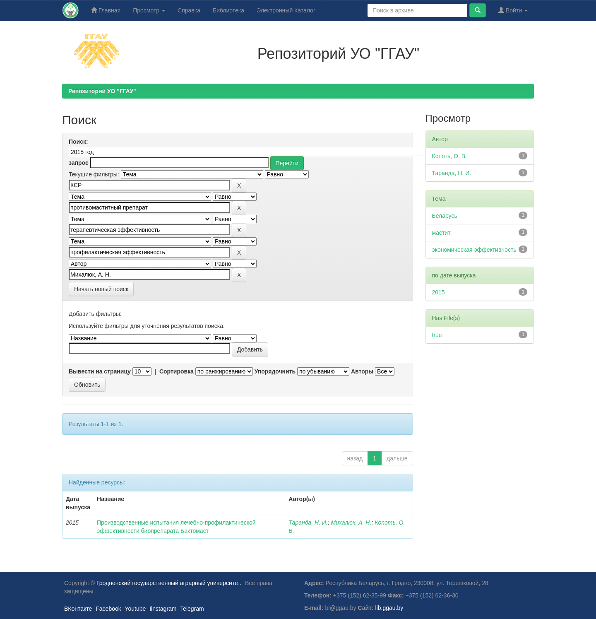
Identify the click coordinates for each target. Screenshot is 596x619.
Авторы (362, 371)
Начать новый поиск (101, 289)
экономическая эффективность (474, 249)
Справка (189, 10)
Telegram (192, 608)
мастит (441, 232)
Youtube (135, 608)
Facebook (108, 608)
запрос (79, 162)
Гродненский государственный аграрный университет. (168, 583)
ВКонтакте (78, 608)
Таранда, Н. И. (307, 522)
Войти (513, 10)
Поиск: (78, 141)
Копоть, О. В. (449, 156)
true (437, 335)
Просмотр (149, 10)
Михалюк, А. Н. (351, 522)
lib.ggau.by (389, 608)
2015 (438, 292)
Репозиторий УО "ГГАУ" (102, 91)
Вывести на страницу (100, 371)
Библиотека (228, 10)
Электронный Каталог (286, 10)
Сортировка (176, 371)
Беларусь (444, 215)
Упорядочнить (275, 371)
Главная (105, 10)
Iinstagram (162, 608)
